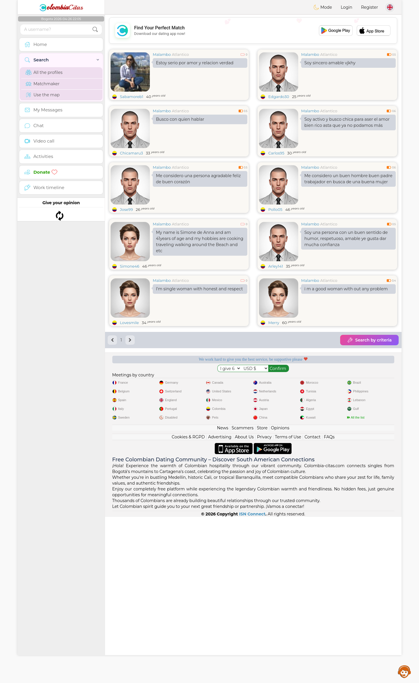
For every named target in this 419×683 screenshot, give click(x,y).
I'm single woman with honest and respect (199, 333)
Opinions (280, 594)
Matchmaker (43, 84)
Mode (322, 7)
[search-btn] (95, 29)
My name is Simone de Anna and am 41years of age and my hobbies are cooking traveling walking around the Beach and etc (199, 286)
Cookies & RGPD (188, 603)
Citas (61, 7)
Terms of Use (288, 603)
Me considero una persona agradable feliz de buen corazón (198, 178)
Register (369, 7)
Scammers (242, 594)
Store (262, 594)
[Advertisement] (253, 30)
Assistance (404, 671)
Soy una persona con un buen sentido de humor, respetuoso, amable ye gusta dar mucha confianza (346, 283)
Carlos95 (276, 153)
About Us (244, 603)
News (222, 594)
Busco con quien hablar (180, 119)
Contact (312, 603)
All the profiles (44, 72)
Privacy (264, 603)
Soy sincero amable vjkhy (330, 62)
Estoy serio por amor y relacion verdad (194, 62)
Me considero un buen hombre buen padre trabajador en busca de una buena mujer (348, 178)
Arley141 (275, 311)
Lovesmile (129, 367)
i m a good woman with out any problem (346, 333)
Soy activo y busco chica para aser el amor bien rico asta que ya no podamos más (347, 122)
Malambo (162, 54)
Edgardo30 (278, 96)
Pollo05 (275, 209)
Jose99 (126, 209)
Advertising (219, 603)
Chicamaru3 (131, 153)
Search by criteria (369, 385)
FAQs (329, 603)
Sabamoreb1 (131, 96)
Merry (273, 367)
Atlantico (180, 54)
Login (346, 7)
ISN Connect (252, 680)
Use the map (43, 95)
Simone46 (129, 311)
